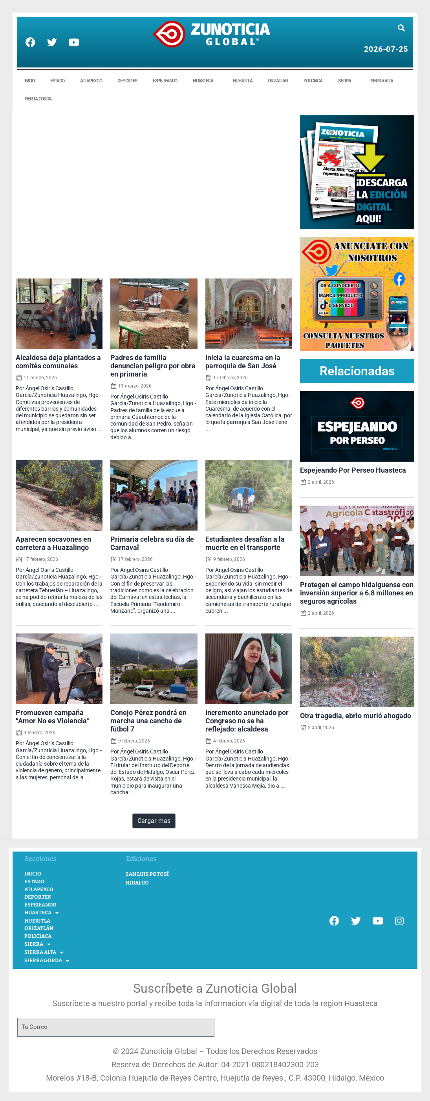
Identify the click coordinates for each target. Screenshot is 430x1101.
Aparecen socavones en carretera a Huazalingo (53, 543)
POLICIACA (313, 81)
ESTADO (57, 81)
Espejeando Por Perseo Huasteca (353, 470)
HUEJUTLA (243, 81)
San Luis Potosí (147, 874)
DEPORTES (127, 81)
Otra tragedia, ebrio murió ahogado (355, 716)
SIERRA (346, 81)
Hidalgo (137, 883)
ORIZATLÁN (277, 81)
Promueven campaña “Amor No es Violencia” (53, 717)
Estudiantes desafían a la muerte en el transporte (245, 543)
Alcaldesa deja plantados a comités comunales (58, 362)
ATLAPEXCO (91, 81)
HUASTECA (205, 81)
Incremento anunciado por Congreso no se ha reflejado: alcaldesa (247, 721)
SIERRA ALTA (384, 81)
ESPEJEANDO (165, 81)
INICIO (30, 81)
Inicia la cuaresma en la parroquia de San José (242, 362)
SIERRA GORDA (40, 99)
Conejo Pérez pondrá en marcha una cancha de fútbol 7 (148, 721)
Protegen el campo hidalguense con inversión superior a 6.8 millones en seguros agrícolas (357, 593)
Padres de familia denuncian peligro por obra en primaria (153, 366)
